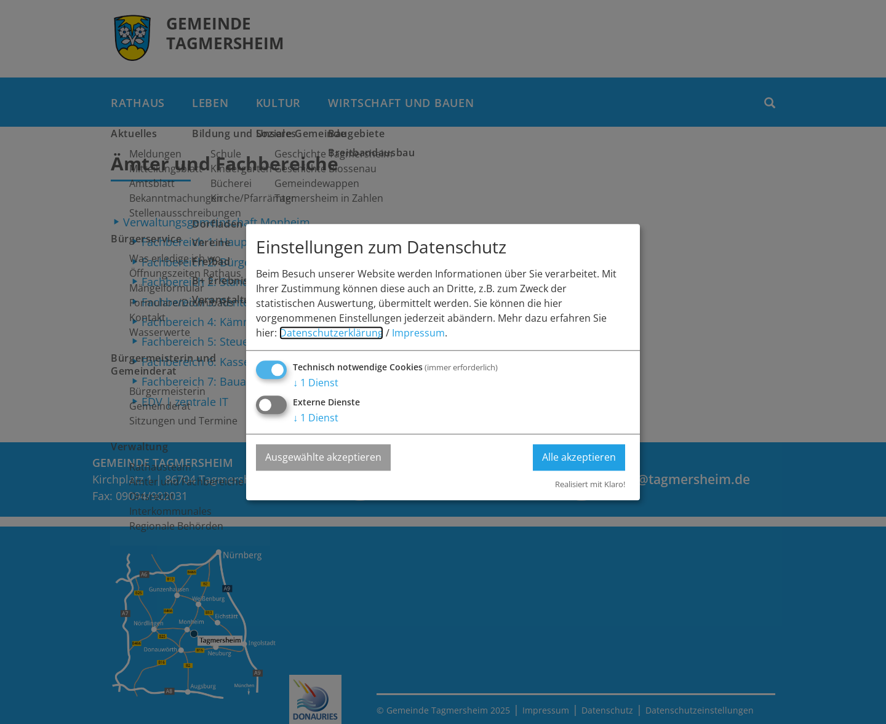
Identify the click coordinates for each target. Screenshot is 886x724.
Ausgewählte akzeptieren (323, 457)
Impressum (418, 333)
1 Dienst (315, 382)
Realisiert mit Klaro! (590, 484)
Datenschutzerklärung (331, 333)
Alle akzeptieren (579, 457)
